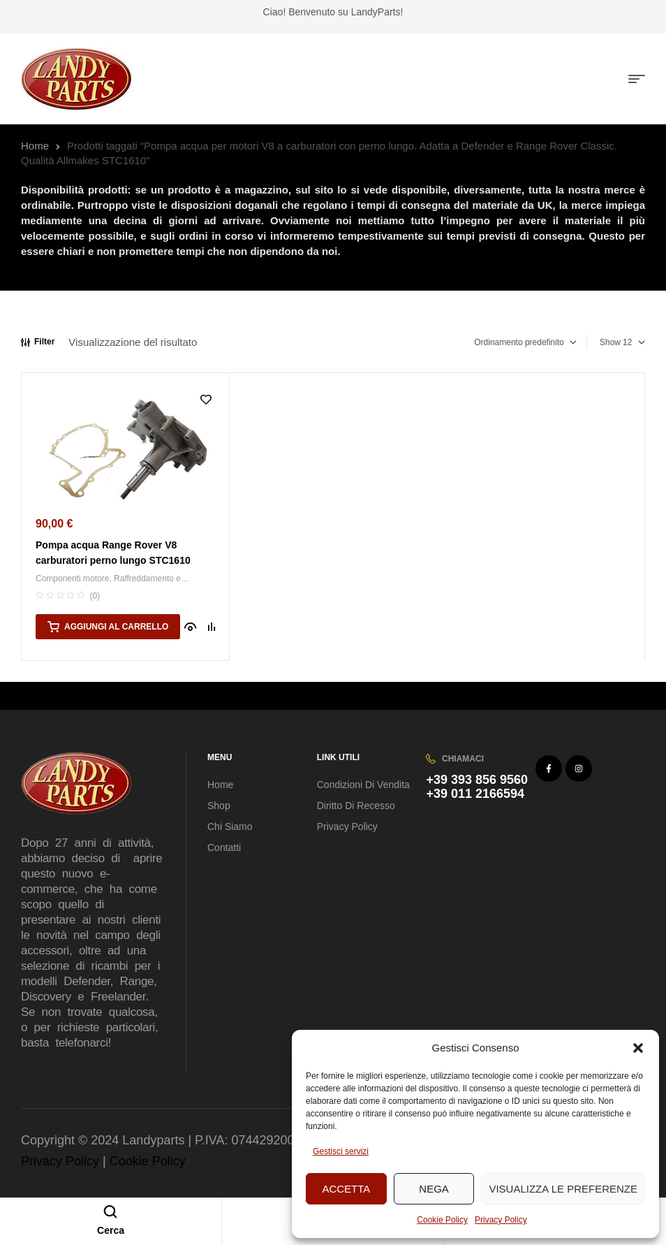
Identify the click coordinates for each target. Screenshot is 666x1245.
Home (35, 146)
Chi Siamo (230, 826)
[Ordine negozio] (517, 342)
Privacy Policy (501, 1220)
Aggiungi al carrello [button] (116, 627)
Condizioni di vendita (363, 784)
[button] (638, 1048)
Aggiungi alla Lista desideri (206, 399)
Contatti (224, 847)
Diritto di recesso (356, 805)
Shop (218, 805)
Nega (434, 1189)
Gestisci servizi (341, 1151)
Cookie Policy (442, 1220)
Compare (211, 626)
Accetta (346, 1189)
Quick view (190, 626)
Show (610, 342)
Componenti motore (72, 578)
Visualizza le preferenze (563, 1189)
